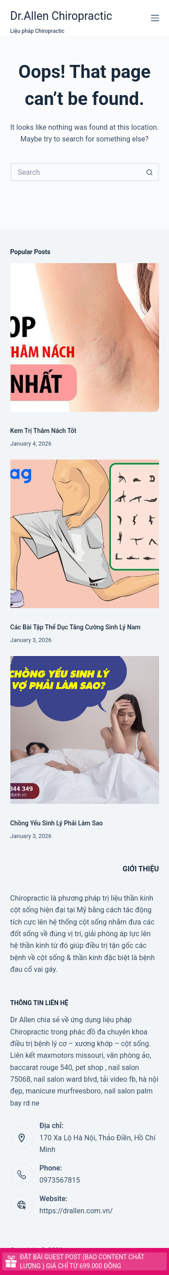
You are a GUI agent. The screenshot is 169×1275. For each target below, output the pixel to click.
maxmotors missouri (70, 1055)
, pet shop (87, 1067)
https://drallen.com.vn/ (76, 1211)
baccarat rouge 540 (41, 1067)
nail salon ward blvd (65, 1079)
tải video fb (118, 1079)
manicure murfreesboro (63, 1091)
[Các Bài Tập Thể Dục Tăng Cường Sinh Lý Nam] (84, 534)
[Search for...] (75, 172)
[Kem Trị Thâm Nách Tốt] (84, 337)
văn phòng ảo (128, 1055)
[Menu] (155, 18)
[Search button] (150, 172)
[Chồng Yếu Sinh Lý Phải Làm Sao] (84, 730)
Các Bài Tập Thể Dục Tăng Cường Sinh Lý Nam (75, 627)
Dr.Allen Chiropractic (61, 16)
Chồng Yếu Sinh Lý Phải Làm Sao (56, 823)
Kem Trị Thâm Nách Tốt (43, 430)
